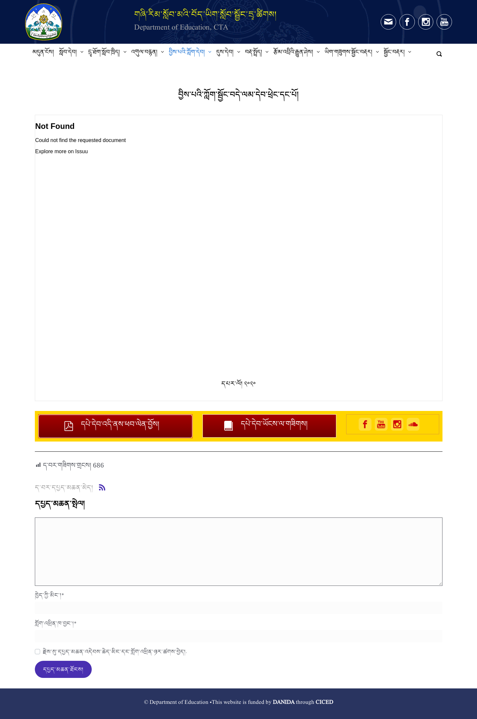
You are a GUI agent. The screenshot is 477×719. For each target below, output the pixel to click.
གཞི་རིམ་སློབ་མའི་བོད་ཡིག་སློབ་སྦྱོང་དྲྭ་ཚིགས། (205, 14)
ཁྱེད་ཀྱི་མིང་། (49, 595)
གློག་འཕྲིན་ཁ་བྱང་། (56, 623)
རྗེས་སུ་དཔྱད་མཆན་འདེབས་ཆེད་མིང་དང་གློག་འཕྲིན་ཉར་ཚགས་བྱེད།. (115, 652)
